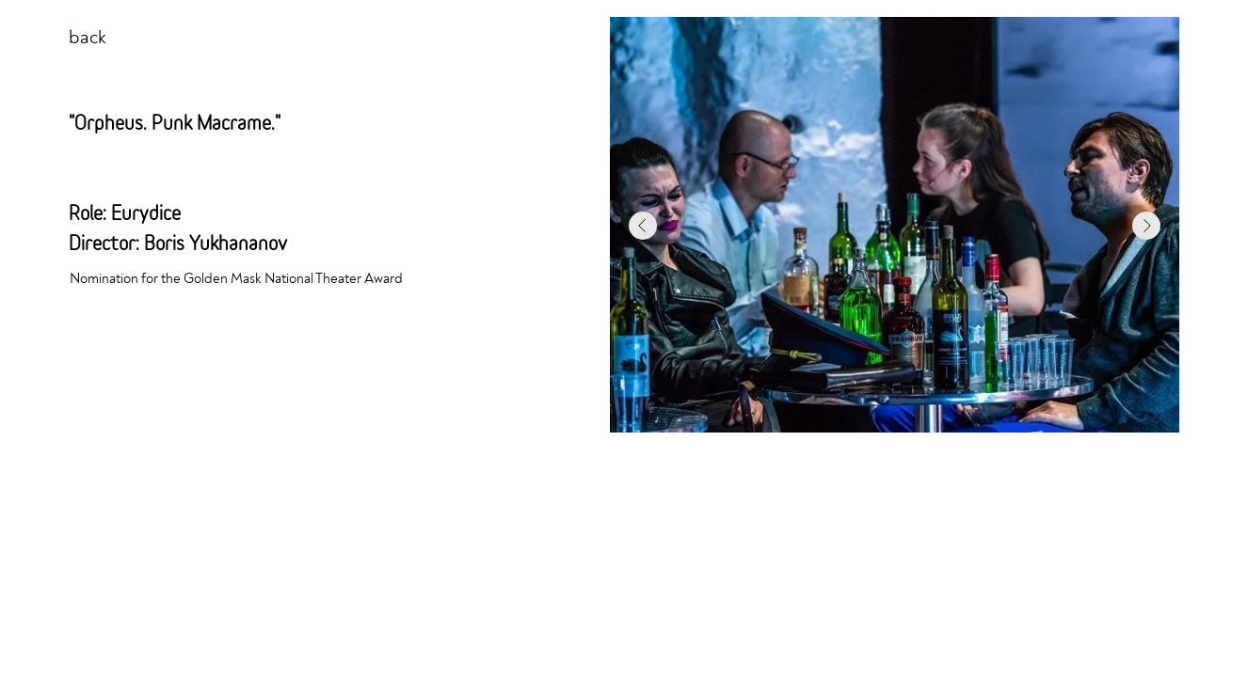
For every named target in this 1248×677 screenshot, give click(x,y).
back (87, 37)
